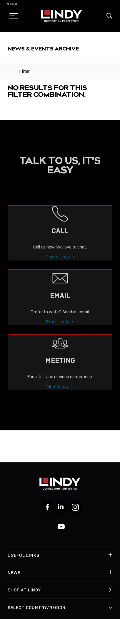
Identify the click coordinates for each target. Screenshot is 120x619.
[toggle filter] (10, 71)
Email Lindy (57, 326)
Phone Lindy (57, 262)
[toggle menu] (12, 15)
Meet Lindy (58, 391)
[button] (109, 15)
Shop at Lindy (24, 590)
